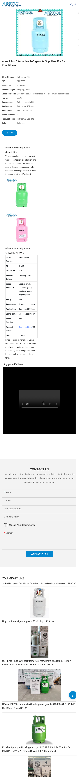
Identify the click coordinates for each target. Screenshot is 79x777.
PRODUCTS (73, 583)
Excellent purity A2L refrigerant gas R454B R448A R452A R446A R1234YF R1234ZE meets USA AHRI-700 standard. (36, 749)
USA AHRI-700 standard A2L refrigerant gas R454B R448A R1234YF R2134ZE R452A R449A (38, 706)
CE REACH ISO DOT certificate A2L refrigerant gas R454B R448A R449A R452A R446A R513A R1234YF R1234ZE (36, 662)
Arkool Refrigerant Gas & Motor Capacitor (20, 583)
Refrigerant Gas (25, 327)
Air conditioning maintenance (53, 583)
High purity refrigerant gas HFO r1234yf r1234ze (28, 621)
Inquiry (10, 133)
